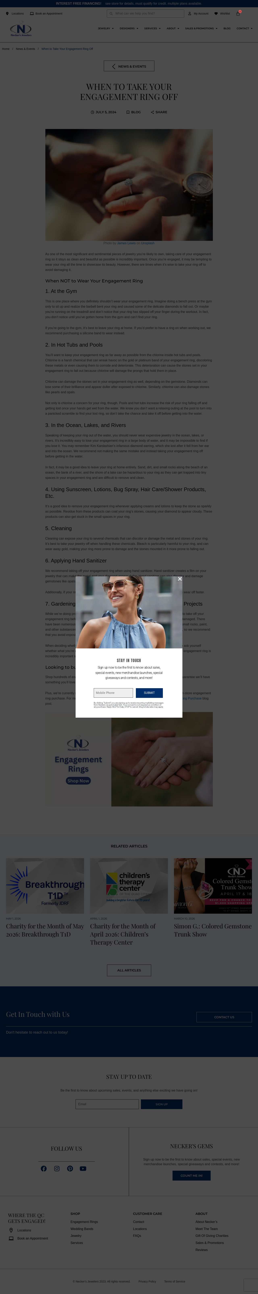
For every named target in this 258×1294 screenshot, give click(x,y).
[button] (179, 578)
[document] (129, 647)
